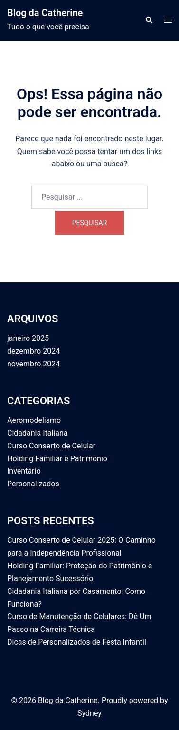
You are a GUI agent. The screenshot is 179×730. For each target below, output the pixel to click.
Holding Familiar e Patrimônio (57, 458)
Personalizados (33, 483)
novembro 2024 (33, 363)
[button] (148, 20)
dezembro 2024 (33, 351)
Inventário (24, 470)
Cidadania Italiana (37, 433)
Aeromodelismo (34, 420)
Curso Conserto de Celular (51, 445)
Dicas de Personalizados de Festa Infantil (76, 642)
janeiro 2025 (28, 338)
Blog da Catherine (45, 12)
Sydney (89, 713)
